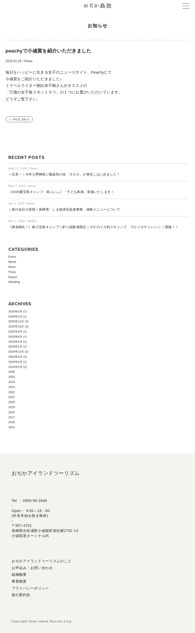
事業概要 (19, 581)
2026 (11, 371)
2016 (11, 422)
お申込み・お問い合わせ (32, 568)
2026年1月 (15, 316)
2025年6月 (15, 336)
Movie (12, 261)
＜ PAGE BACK (19, 119)
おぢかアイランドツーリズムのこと (41, 561)
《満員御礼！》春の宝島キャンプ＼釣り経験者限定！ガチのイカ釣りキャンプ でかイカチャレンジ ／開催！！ (93, 227)
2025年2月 (15, 346)
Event (12, 256)
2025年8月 (15, 331)
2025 (11, 376)
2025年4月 (15, 341)
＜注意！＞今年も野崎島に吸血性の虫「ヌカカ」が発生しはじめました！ (64, 174)
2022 (11, 392)
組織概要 (19, 574)
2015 (11, 427)
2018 (11, 412)
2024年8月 (15, 356)
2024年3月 (15, 366)
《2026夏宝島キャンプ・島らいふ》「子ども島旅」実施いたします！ (61, 192)
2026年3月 (15, 311)
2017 (11, 417)
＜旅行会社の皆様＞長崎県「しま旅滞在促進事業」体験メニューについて (64, 209)
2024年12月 (16, 351)
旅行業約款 (21, 595)
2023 (11, 387)
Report (12, 277)
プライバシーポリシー (30, 588)
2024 (11, 381)
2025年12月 (16, 321)
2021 (11, 396)
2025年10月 (16, 326)
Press (12, 271)
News (12, 266)
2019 (11, 407)
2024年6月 (15, 361)
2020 (11, 402)
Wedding (14, 281)
